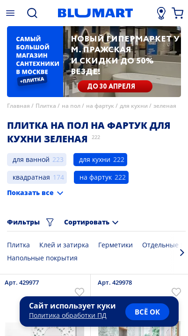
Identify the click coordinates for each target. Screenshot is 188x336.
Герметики (115, 244)
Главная (18, 106)
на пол (71, 106)
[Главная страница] (95, 13)
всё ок (147, 311)
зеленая (164, 106)
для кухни (134, 106)
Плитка (46, 106)
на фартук (100, 106)
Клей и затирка (64, 244)
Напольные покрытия (42, 257)
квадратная (31, 177)
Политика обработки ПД (68, 315)
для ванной (31, 159)
